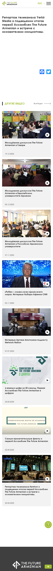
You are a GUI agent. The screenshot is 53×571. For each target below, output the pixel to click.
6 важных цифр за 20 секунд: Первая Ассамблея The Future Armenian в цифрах (25, 390)
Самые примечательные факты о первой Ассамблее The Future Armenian (26, 439)
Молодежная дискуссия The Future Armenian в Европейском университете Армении (24, 193)
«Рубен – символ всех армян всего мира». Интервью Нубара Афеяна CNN (26, 293)
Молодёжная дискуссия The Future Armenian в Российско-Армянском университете (24, 244)
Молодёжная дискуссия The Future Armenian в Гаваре (24, 143)
